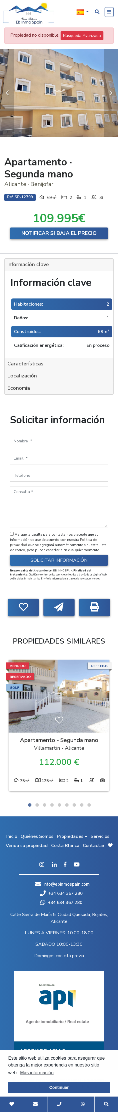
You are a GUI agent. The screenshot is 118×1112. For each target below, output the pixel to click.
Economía (18, 388)
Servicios (100, 836)
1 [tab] (29, 805)
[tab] (59, 265)
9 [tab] (89, 805)
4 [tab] (52, 805)
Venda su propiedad (27, 845)
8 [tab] (81, 805)
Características (25, 363)
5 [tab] (59, 805)
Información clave (28, 264)
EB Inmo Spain (28, 13)
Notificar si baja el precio (59, 233)
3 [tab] (44, 805)
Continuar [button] (59, 1087)
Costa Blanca (65, 845)
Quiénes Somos (37, 836)
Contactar (94, 845)
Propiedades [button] (70, 836)
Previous (7, 93)
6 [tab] (67, 805)
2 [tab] (37, 805)
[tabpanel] (59, 727)
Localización (22, 375)
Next (111, 93)
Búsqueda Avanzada (82, 35)
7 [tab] (74, 805)
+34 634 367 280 (61, 893)
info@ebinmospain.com (66, 884)
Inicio (11, 836)
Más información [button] (36, 1072)
